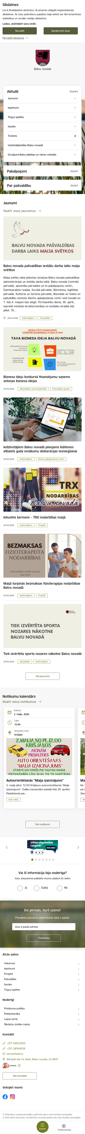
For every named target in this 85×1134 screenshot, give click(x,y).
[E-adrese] (9, 1065)
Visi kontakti (20, 1075)
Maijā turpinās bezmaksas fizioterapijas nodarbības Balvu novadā (41, 585)
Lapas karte (11, 1019)
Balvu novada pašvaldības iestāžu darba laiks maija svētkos (41, 268)
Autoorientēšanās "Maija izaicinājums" (35, 780)
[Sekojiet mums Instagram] (12, 1096)
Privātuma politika (14, 1008)
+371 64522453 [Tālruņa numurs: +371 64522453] (16, 1043)
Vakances (9, 963)
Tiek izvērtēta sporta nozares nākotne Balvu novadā (42, 654)
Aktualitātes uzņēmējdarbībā (33, 389)
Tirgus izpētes (12, 989)
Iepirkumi (9, 968)
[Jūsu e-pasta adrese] (43, 926)
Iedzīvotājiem (28, 318)
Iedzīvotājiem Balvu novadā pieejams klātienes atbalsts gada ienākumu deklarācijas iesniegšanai (40, 449)
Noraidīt (19, 30)
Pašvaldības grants (61, 389)
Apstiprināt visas (60, 30)
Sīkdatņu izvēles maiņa (17, 1024)
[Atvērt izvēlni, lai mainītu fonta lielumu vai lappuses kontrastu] (64, 1128)
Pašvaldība (45, 318)
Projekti (41, 525)
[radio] (22, 888)
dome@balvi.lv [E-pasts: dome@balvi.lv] (15, 1053)
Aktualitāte (25, 661)
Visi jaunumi (42, 676)
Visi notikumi (42, 824)
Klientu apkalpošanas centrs (51, 459)
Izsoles (8, 984)
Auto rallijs (13, 799)
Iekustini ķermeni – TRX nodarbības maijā (34, 517)
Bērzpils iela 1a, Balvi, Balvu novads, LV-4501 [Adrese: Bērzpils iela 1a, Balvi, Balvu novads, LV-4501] (32, 1059)
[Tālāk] (78, 847)
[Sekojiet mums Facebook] (5, 1096)
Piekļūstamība (12, 1013)
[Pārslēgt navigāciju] (43, 1127)
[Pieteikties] (44, 938)
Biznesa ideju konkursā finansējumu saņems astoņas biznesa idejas (36, 379)
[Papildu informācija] (19, 1065)
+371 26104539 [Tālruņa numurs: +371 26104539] (16, 1048)
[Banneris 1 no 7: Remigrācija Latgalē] (42, 847)
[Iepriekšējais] (7, 847)
